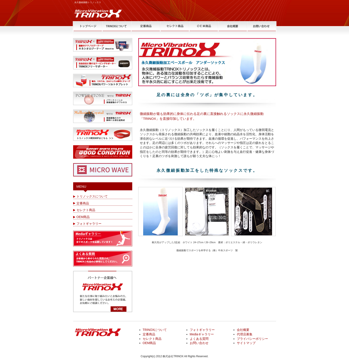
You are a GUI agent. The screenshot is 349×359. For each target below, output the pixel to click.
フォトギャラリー (88, 223)
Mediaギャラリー (202, 334)
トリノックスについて (92, 196)
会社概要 (243, 330)
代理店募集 (244, 334)
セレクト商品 (85, 210)
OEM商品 (83, 217)
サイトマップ (246, 343)
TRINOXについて (155, 330)
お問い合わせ (199, 343)
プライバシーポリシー (252, 338)
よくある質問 (199, 338)
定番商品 (82, 203)
